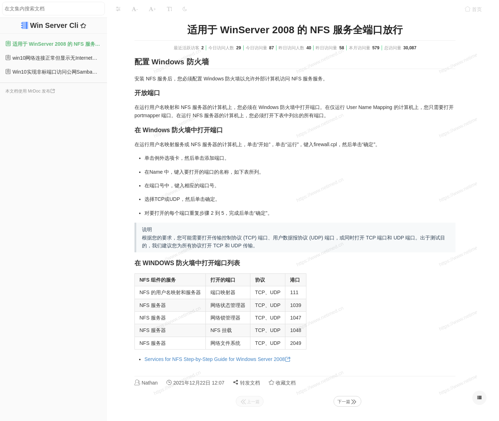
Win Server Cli (55, 25)
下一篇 (347, 402)
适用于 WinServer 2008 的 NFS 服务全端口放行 (56, 44)
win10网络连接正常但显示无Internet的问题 (56, 58)
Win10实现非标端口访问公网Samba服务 (53, 72)
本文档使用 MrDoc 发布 (27, 91)
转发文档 (246, 383)
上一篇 (250, 402)
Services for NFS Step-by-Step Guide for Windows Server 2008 (214, 359)
